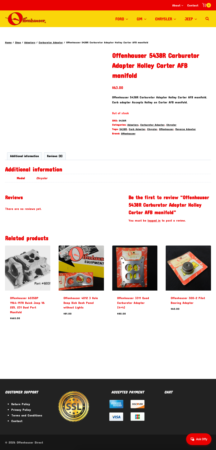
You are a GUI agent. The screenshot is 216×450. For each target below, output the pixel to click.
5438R (123, 129)
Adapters (132, 124)
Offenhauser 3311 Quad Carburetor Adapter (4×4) (133, 335)
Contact (192, 5)
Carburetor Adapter (152, 124)
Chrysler (171, 124)
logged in (154, 253)
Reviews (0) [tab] (55, 189)
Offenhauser (166, 129)
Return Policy (20, 404)
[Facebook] (184, 442)
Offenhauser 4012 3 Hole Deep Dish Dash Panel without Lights (80, 335)
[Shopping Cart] (206, 5)
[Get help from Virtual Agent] (198, 439)
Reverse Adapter (185, 129)
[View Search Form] (207, 19)
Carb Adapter (137, 129)
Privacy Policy (21, 409)
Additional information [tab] (24, 189)
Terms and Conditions (26, 415)
